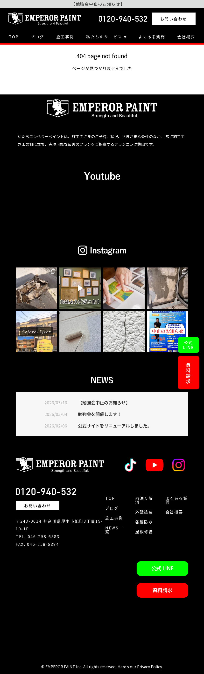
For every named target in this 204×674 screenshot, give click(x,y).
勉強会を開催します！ (99, 414)
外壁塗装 (144, 512)
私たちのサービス (106, 37)
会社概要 (186, 37)
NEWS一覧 (114, 529)
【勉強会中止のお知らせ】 (104, 402)
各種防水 (144, 522)
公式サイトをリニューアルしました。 (115, 425)
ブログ (37, 37)
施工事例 (65, 37)
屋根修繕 (144, 531)
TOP (14, 37)
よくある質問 (151, 37)
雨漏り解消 (144, 500)
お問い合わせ (173, 19)
